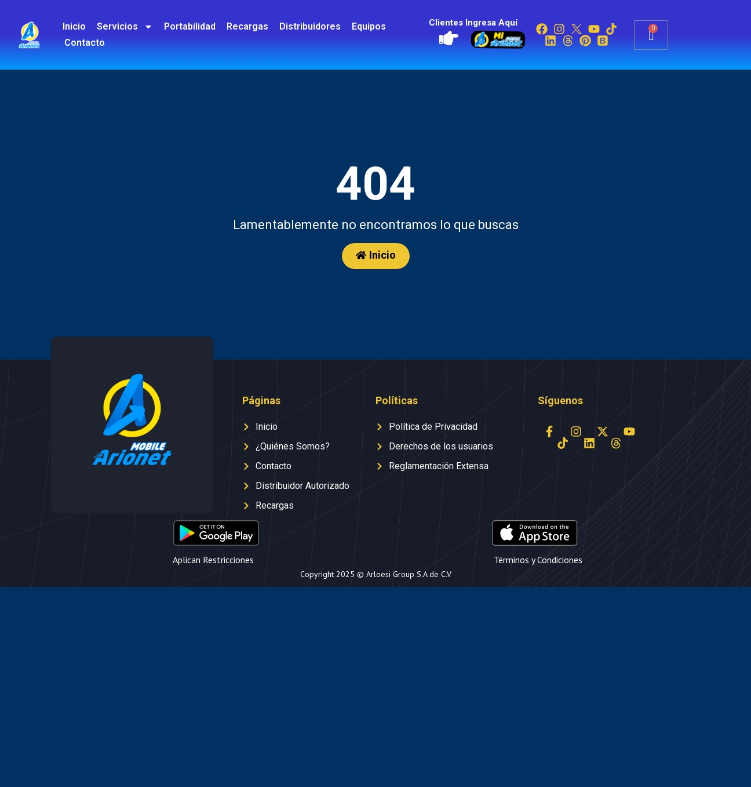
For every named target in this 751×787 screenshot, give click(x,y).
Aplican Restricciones (213, 559)
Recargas (247, 26)
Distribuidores (310, 26)
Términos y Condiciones (538, 559)
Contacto (84, 42)
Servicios (125, 27)
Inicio (74, 26)
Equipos (369, 26)
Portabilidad (190, 26)
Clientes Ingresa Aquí (473, 22)
